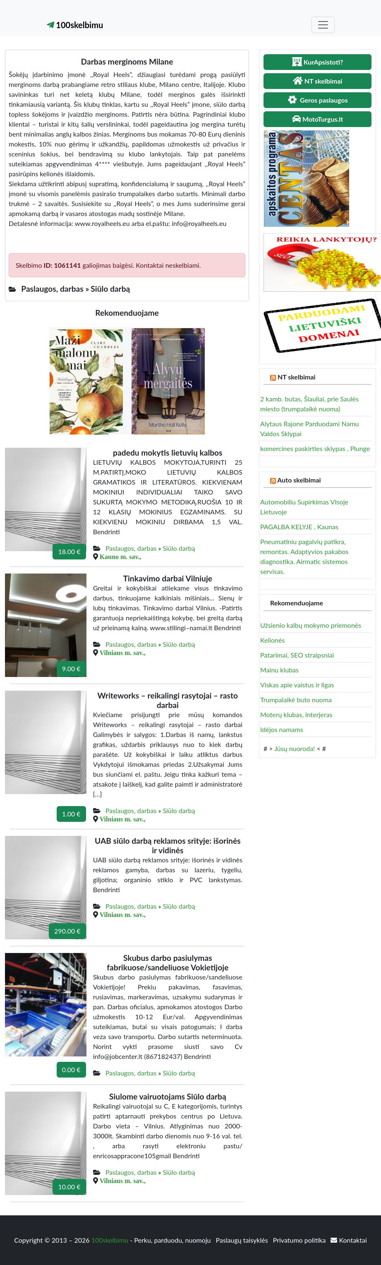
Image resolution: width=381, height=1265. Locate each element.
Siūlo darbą (179, 548)
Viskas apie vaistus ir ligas (297, 685)
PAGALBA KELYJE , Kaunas (299, 526)
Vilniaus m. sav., (123, 652)
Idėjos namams (281, 729)
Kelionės (272, 640)
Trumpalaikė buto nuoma (296, 699)
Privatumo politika (300, 1240)
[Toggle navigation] (323, 25)
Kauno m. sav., (120, 556)
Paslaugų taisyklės (243, 1240)
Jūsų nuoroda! (294, 748)
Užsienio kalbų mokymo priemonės (310, 625)
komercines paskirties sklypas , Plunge (315, 448)
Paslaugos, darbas (130, 548)
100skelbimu (75, 25)
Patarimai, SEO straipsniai (297, 655)
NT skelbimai (297, 377)
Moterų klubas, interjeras (296, 714)
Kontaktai (349, 1240)
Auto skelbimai (299, 480)
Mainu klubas (279, 670)
